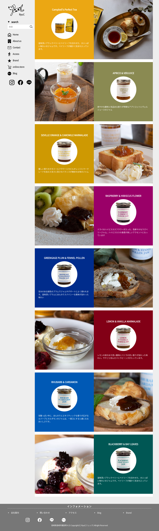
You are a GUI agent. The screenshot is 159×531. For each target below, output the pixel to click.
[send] (31, 27)
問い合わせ (45, 513)
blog (99, 513)
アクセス (73, 513)
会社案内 (15, 513)
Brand (128, 513)
